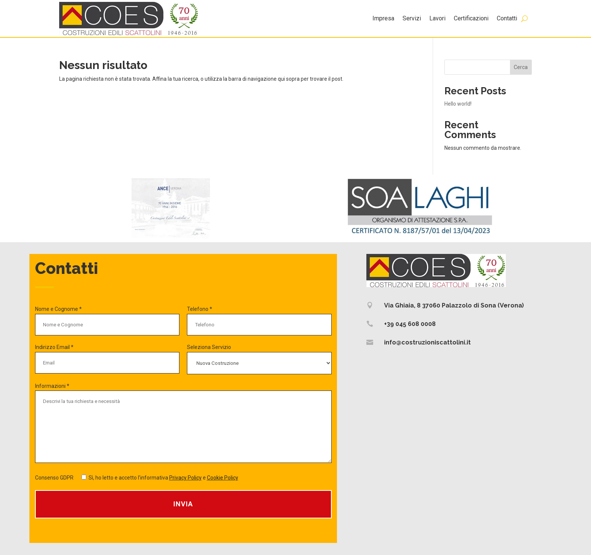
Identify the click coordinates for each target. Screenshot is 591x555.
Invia (183, 504)
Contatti (507, 18)
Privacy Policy (185, 478)
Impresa (383, 18)
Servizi (412, 18)
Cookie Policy (222, 478)
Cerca (521, 67)
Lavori (437, 18)
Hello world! (458, 104)
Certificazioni (471, 18)
